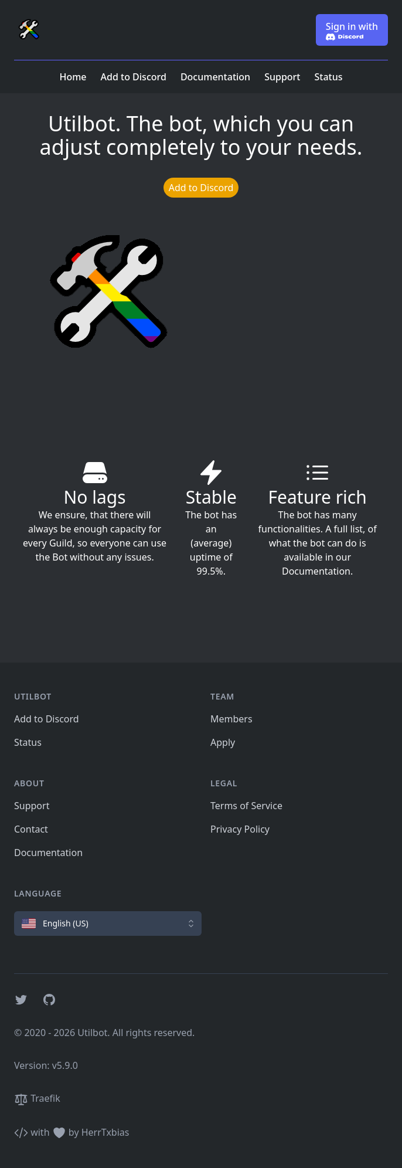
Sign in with (352, 30)
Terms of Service (246, 805)
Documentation (215, 76)
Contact (31, 829)
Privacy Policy (240, 829)
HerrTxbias (105, 1132)
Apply (222, 742)
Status (329, 76)
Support (282, 76)
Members (231, 718)
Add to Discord (133, 76)
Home (72, 76)
